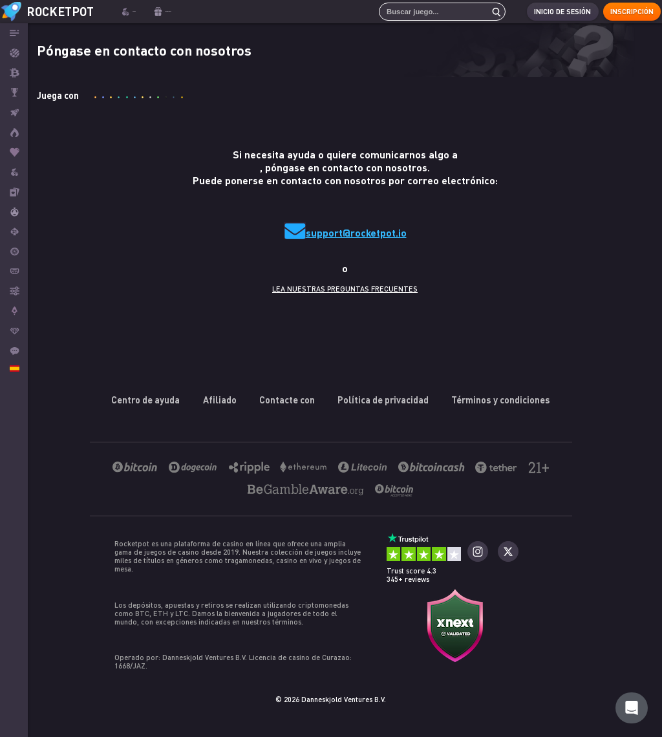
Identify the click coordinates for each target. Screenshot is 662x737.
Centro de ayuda (146, 399)
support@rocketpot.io (356, 232)
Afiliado (220, 399)
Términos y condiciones (500, 399)
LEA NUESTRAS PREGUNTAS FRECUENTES (345, 288)
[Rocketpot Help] (632, 708)
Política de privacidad (383, 399)
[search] (484, 11)
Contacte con (287, 399)
